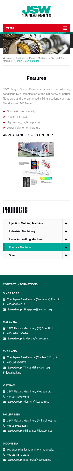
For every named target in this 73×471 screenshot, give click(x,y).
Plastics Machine (20, 247)
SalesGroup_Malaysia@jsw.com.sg (26, 338)
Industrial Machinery (22, 231)
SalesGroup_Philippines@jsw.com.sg (28, 430)
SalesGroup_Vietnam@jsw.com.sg (26, 401)
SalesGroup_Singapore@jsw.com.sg (27, 309)
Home (8, 58)
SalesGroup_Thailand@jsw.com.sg (26, 367)
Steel (12, 255)
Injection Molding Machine (26, 223)
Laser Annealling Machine (25, 239)
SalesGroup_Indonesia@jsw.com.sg (27, 459)
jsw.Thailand (12, 372)
